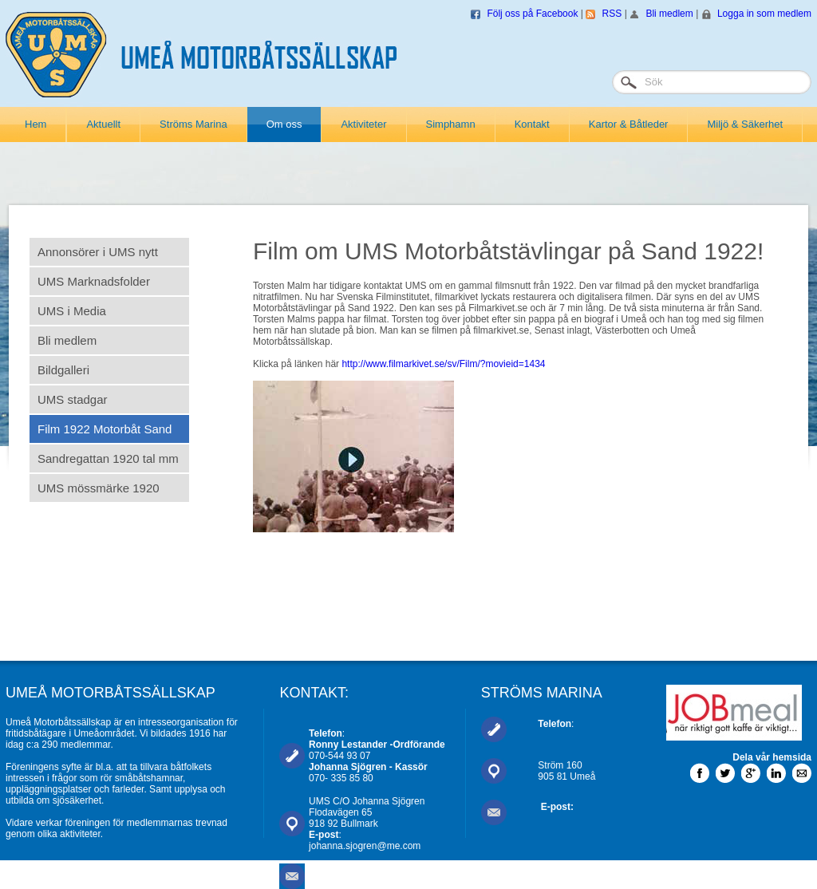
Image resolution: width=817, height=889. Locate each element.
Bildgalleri (63, 370)
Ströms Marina (193, 124)
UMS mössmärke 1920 (98, 488)
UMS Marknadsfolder (93, 281)
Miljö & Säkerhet (745, 124)
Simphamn (451, 124)
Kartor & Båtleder (629, 124)
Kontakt (532, 124)
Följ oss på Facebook (532, 13)
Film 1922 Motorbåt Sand (104, 429)
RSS (612, 13)
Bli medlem (669, 13)
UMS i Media (71, 311)
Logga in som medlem (764, 13)
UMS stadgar (72, 399)
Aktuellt (103, 124)
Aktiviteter (363, 124)
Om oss (284, 124)
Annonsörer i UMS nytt (97, 252)
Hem (35, 124)
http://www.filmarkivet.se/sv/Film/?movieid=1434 (443, 363)
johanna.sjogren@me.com (364, 845)
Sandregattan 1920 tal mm (108, 458)
